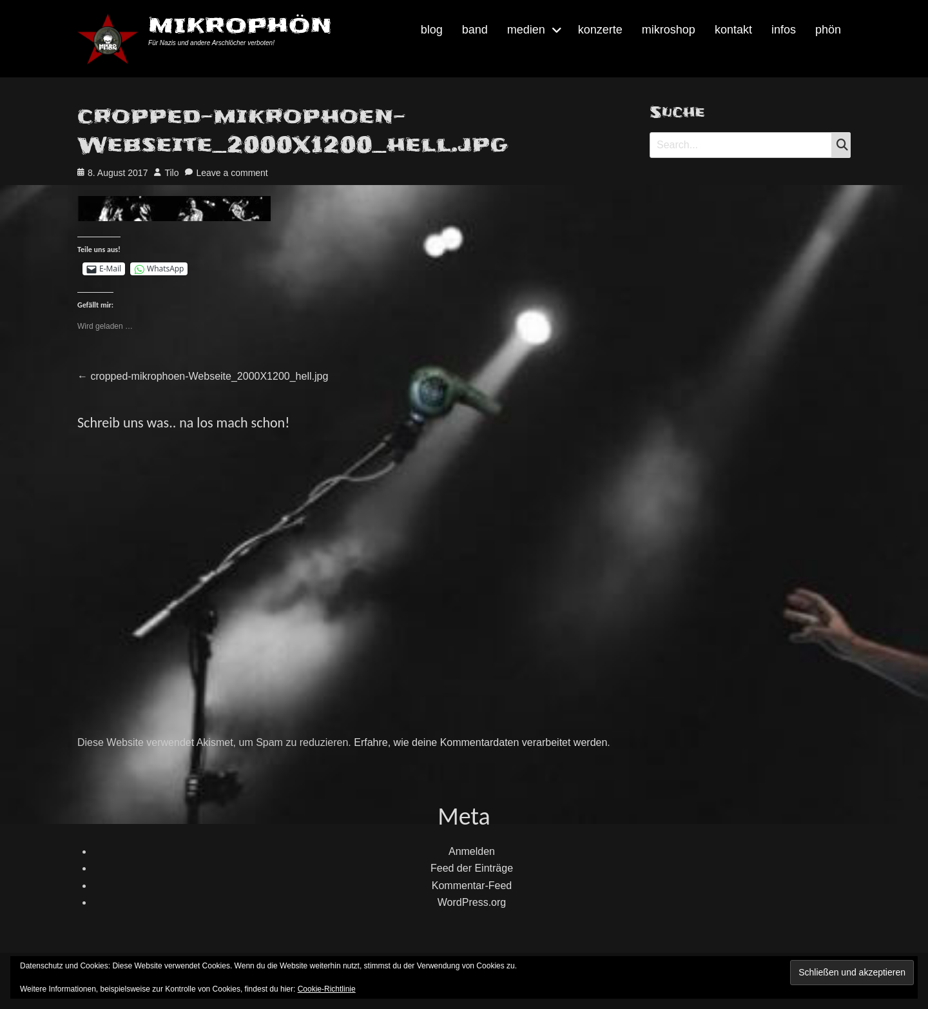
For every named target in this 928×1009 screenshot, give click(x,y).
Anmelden (472, 851)
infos (783, 29)
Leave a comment (231, 173)
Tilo (171, 173)
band (475, 29)
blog (432, 29)
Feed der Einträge (471, 868)
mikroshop (668, 29)
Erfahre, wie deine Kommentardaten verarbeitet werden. (482, 742)
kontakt (733, 29)
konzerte (600, 29)
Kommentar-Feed (472, 885)
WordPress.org (472, 902)
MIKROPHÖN (240, 25)
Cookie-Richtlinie (327, 989)
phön (828, 29)
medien (526, 29)
